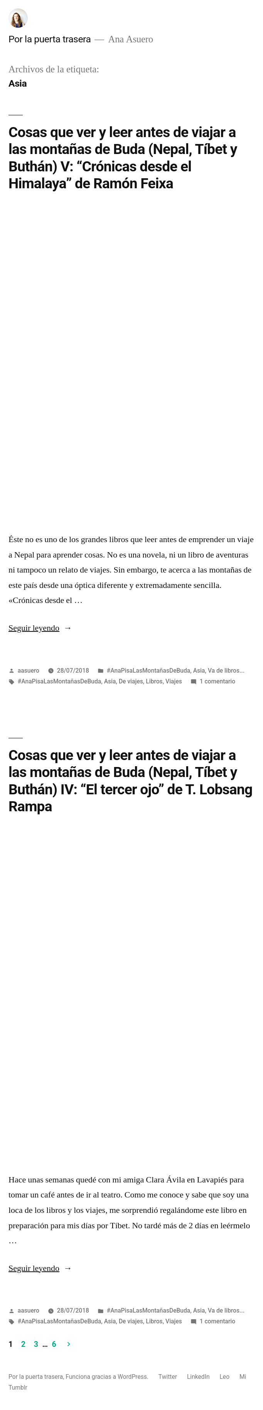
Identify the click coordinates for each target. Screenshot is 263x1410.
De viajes (131, 681)
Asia (199, 670)
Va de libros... (226, 670)
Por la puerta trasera (49, 39)
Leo (224, 1376)
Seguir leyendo (40, 628)
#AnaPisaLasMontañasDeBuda (148, 670)
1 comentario (217, 681)
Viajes (173, 681)
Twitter (167, 1376)
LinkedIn (198, 1376)
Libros (154, 681)
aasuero (28, 670)
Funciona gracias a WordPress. (108, 1376)
